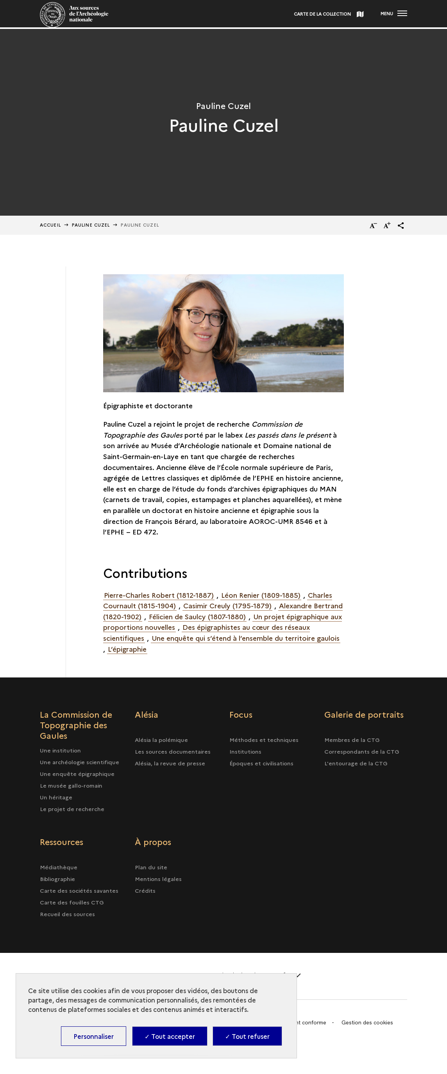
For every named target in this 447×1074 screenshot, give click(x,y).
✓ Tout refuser (247, 1036)
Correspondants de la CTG (361, 751)
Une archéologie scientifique (79, 762)
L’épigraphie (127, 648)
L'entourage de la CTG (356, 763)
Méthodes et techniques (264, 739)
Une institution (60, 750)
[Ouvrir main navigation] (394, 13)
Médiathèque (58, 867)
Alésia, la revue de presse (170, 763)
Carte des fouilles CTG (72, 902)
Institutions (245, 751)
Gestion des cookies (367, 1022)
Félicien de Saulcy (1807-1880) (197, 616)
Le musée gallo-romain (71, 785)
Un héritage (56, 797)
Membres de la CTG (352, 739)
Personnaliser (93, 1036)
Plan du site (151, 867)
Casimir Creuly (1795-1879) (227, 605)
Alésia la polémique (161, 739)
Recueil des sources (67, 914)
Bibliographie (57, 879)
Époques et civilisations (261, 763)
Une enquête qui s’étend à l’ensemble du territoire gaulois (246, 637)
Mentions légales (158, 879)
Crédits (145, 890)
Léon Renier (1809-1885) (260, 594)
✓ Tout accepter (170, 1036)
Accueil (50, 225)
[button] (401, 225)
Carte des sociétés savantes (79, 890)
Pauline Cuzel (91, 225)
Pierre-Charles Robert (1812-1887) (159, 594)
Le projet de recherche (72, 809)
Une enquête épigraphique (77, 773)
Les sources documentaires (173, 751)
